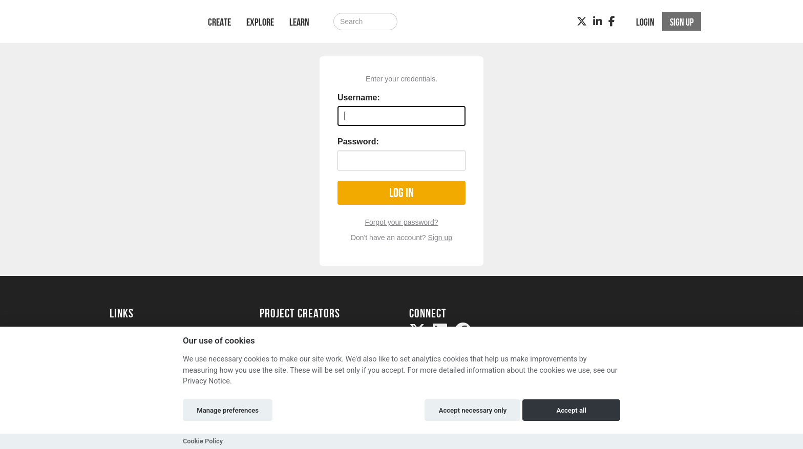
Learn (299, 22)
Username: (358, 97)
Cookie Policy (203, 441)
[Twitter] (582, 21)
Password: (358, 141)
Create (219, 22)
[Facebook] (611, 21)
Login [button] (645, 22)
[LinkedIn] (597, 21)
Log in (401, 193)
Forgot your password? (401, 222)
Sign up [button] (682, 22)
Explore (260, 22)
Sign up (440, 237)
